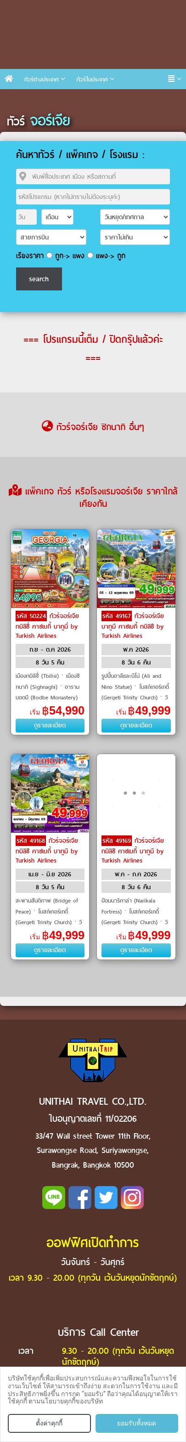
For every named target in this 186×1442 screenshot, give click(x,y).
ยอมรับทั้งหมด (136, 1423)
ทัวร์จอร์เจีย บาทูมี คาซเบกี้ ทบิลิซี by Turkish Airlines (132, 626)
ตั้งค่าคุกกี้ (49, 1423)
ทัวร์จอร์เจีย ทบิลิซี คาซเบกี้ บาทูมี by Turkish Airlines (47, 850)
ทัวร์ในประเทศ (92, 79)
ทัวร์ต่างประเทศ (41, 79)
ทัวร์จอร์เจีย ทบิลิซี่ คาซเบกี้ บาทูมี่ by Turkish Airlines (47, 626)
